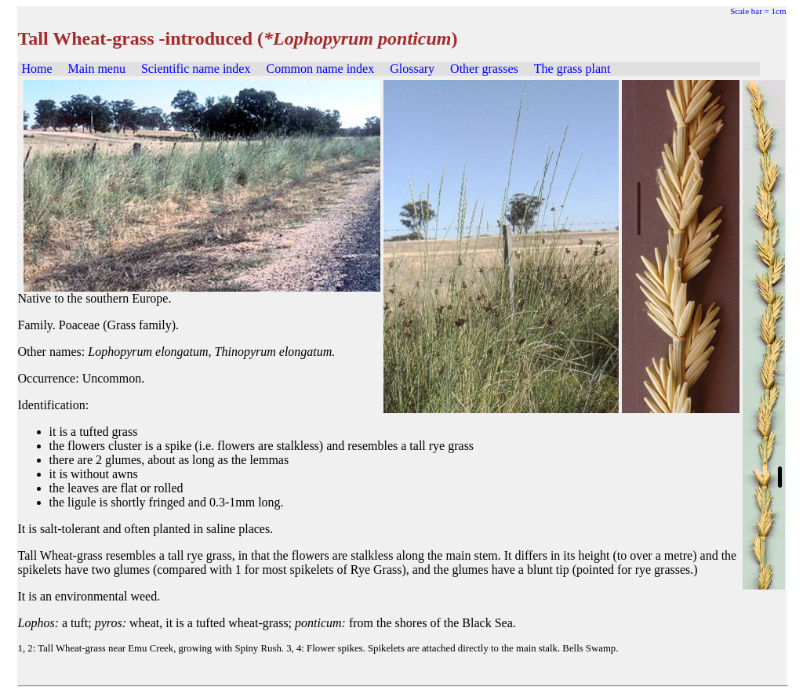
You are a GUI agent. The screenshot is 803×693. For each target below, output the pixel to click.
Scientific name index (196, 68)
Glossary (412, 68)
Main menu (96, 68)
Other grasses (484, 68)
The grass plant (572, 68)
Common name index (320, 68)
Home (37, 68)
